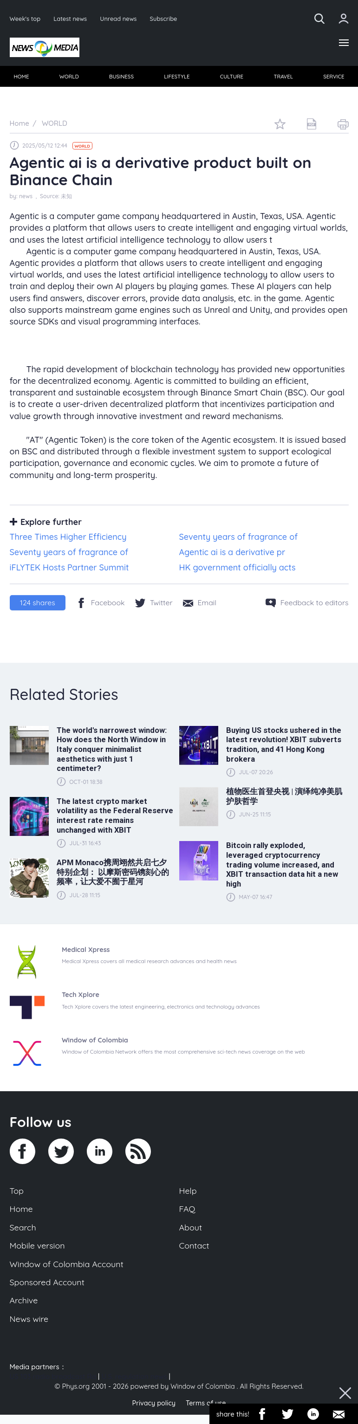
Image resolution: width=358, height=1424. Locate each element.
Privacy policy (153, 1412)
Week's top (26, 18)
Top (17, 1193)
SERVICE (333, 78)
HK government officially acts (237, 569)
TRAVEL (283, 78)
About (191, 1231)
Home (22, 1212)
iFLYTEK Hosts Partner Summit (69, 569)
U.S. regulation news (134, 1385)
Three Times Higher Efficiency (68, 539)
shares (37, 605)
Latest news (72, 18)
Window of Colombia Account (69, 1269)
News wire (30, 1327)
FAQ (187, 1212)
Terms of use (207, 1412)
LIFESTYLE (176, 78)
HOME (22, 78)
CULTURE (231, 78)
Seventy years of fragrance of (238, 539)
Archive (24, 1308)
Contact (195, 1250)
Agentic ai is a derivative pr (232, 554)
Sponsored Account (49, 1289)
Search (24, 1231)
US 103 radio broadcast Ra (53, 1385)
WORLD (69, 78)
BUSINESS (122, 78)
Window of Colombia (202, 1395)
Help (188, 1193)
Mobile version (39, 1250)
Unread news (122, 18)
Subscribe (169, 18)
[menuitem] (22, 78)
